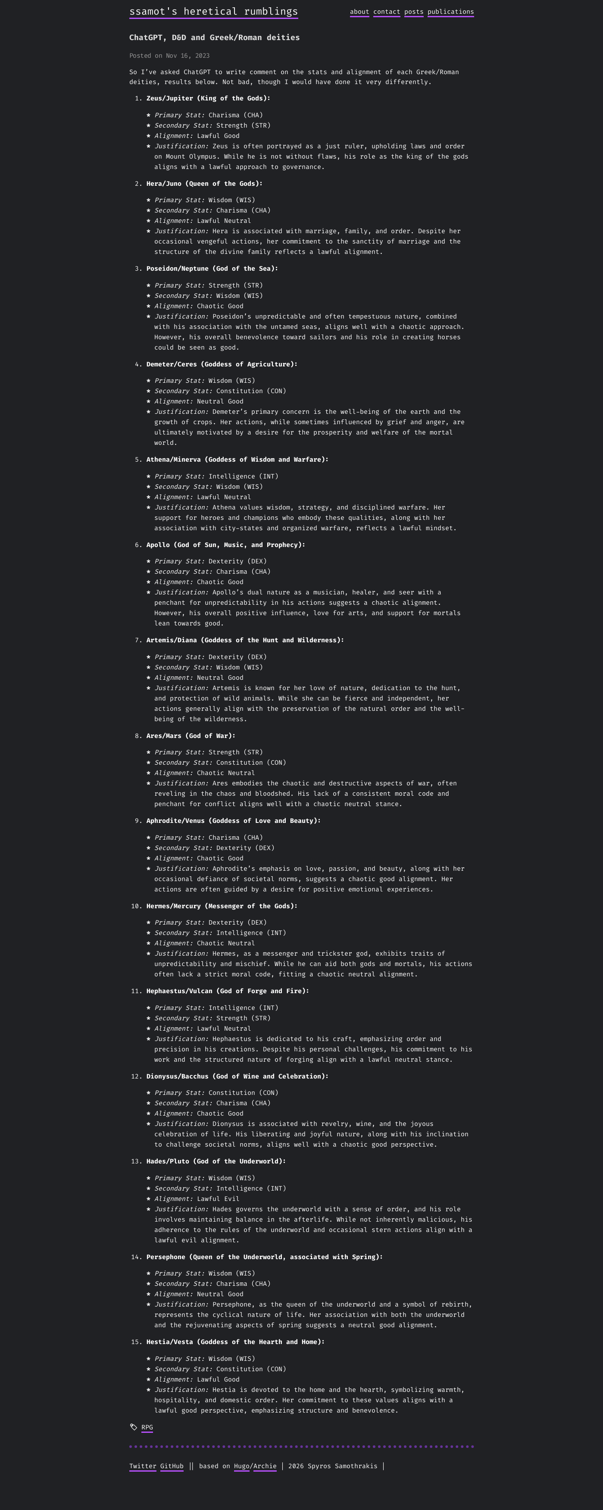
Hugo (242, 1466)
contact (386, 11)
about (359, 11)
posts (414, 11)
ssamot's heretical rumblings (213, 11)
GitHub (172, 1466)
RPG (147, 1427)
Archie (265, 1466)
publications (451, 11)
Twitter (142, 1466)
